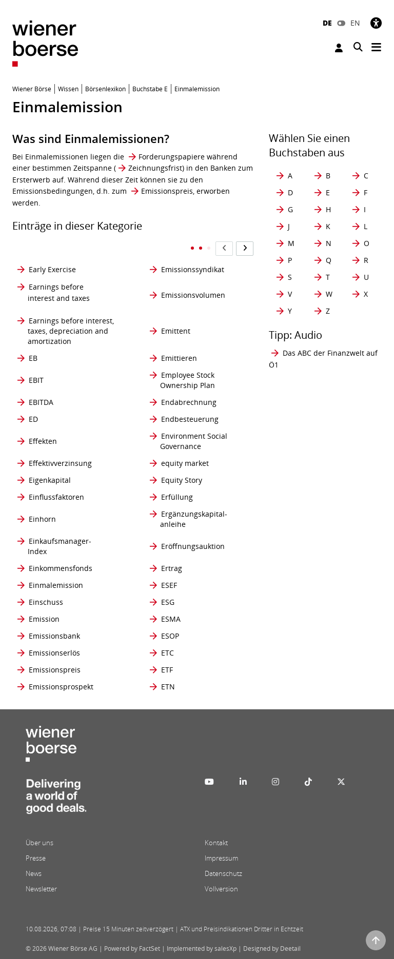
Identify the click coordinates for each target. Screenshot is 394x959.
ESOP (170, 636)
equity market (185, 463)
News (34, 873)
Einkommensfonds (60, 568)
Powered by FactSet (132, 948)
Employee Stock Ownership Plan (187, 380)
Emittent (175, 331)
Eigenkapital (50, 480)
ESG (167, 602)
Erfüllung (177, 497)
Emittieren (179, 358)
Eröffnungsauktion (193, 546)
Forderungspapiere (172, 156)
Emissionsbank (54, 636)
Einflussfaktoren (56, 497)
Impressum (221, 858)
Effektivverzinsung (60, 463)
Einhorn (42, 519)
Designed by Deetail (272, 948)
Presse (36, 858)
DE (327, 23)
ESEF (169, 585)
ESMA (171, 619)
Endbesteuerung (190, 419)
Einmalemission (56, 585)
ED (33, 419)
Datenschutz (223, 873)
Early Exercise (52, 269)
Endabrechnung (188, 402)
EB (33, 358)
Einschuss (46, 602)
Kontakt (216, 842)
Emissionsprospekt (61, 686)
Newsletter (41, 888)
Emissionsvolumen (193, 295)
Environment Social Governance (193, 441)
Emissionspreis (167, 191)
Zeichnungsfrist (155, 168)
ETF (167, 670)
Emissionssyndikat (192, 269)
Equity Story (181, 480)
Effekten (43, 441)
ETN (168, 686)
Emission (44, 619)
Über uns (39, 842)
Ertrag (171, 568)
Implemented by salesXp (202, 948)
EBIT (36, 380)
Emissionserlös (54, 653)
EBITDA (41, 402)
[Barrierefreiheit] (376, 22)
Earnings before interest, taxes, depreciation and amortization (71, 331)
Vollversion (221, 888)
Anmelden (339, 48)
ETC (167, 653)
